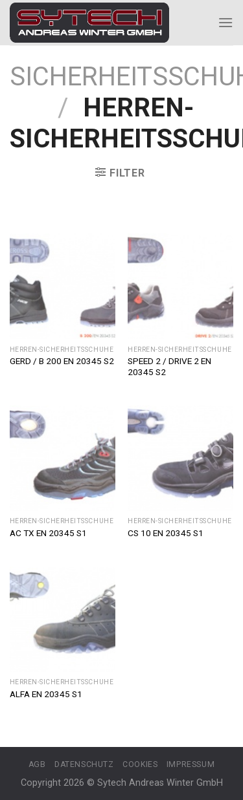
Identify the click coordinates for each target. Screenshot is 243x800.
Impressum (191, 764)
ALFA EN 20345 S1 (46, 694)
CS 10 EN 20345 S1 (165, 533)
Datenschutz (84, 764)
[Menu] (225, 22)
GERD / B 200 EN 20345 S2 (62, 361)
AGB (37, 764)
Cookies (139, 764)
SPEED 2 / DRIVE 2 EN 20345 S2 (169, 367)
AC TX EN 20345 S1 (48, 533)
